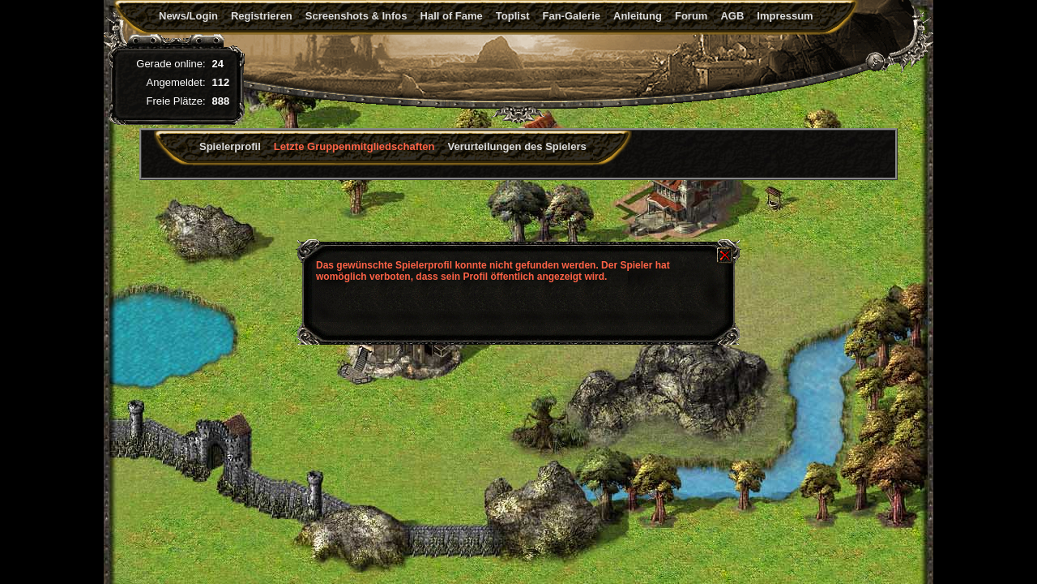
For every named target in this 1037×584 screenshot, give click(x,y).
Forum (691, 16)
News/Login (188, 16)
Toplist (513, 16)
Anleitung (637, 16)
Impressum (785, 16)
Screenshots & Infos (356, 16)
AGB (732, 16)
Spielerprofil (230, 146)
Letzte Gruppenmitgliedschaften (354, 146)
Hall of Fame (451, 16)
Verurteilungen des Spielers (517, 146)
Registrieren (261, 16)
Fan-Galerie (571, 16)
